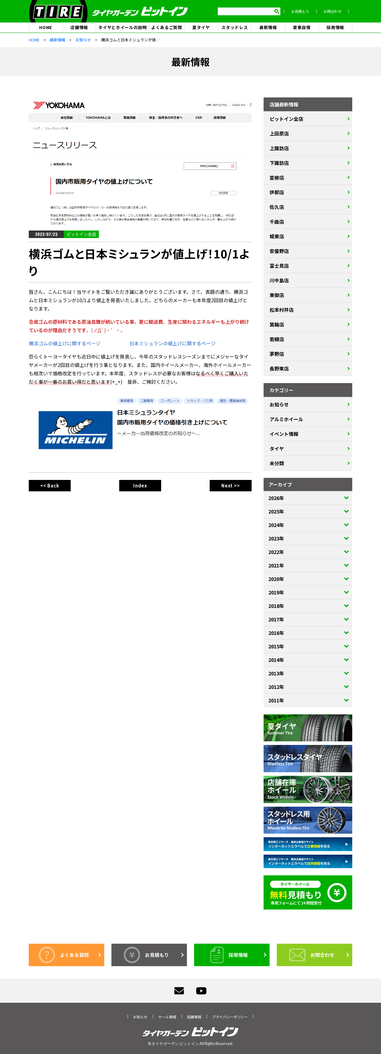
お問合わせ (336, 11)
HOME (45, 28)
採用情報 (335, 28)
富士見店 (279, 265)
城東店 (277, 236)
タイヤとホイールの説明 (122, 28)
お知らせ (279, 404)
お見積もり (304, 11)
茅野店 (277, 354)
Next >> (230, 485)
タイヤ (277, 448)
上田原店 (279, 133)
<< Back (49, 485)
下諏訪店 (279, 163)
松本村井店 (282, 310)
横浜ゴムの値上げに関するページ (65, 343)
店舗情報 (79, 28)
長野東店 (279, 368)
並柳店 (277, 177)
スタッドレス (234, 28)
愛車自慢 (302, 28)
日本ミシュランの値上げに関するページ (172, 343)
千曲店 (277, 221)
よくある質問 (64, 955)
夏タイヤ (201, 28)
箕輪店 (277, 324)
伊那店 (277, 192)
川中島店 (279, 280)
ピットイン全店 (81, 234)
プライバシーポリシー (230, 1017)
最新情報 (268, 28)
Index (140, 485)
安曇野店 (279, 251)
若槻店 (277, 339)
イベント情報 (284, 434)
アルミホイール (286, 419)
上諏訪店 (279, 148)
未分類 (277, 463)
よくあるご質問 (166, 28)
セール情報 (167, 1017)
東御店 (277, 295)
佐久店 (277, 207)
